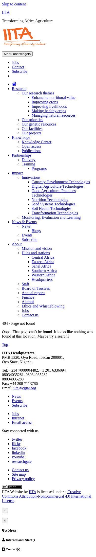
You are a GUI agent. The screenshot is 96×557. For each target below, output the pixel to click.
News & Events (24, 222)
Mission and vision (37, 248)
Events (27, 235)
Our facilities (32, 128)
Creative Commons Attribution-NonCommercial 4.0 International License (46, 496)
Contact (18, 67)
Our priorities (32, 120)
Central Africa (43, 257)
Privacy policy (23, 479)
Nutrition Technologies (50, 200)
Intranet (18, 418)
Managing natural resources (54, 115)
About (17, 244)
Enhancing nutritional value (54, 97)
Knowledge (21, 137)
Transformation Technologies (55, 213)
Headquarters (42, 279)
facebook (19, 448)
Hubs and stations (36, 253)
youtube (18, 457)
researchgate (22, 461)
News (26, 226)
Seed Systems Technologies (53, 204)
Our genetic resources (39, 124)
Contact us (30, 315)
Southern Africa (44, 271)
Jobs (15, 62)
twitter (17, 439)
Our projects (31, 133)
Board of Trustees (36, 288)
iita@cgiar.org (25, 388)
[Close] (5, 510)
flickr (16, 444)
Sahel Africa (41, 266)
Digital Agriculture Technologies (57, 186)
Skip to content (14, 4)
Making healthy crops (49, 111)
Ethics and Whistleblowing (43, 306)
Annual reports (33, 293)
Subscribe (19, 71)
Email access (22, 422)
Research (19, 89)
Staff (25, 284)
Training (28, 164)
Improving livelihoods (49, 106)
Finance (28, 297)
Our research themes (38, 93)
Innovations (31, 177)
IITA (6, 12)
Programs (39, 168)
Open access (31, 146)
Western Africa (43, 275)
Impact (17, 173)
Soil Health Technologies (51, 208)
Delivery (29, 160)
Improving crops (45, 102)
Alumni (28, 302)
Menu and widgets (17, 54)
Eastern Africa (43, 262)
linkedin (18, 452)
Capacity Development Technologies (61, 182)
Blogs (36, 231)
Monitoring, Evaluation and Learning (51, 217)
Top (5, 344)
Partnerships (21, 155)
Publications (31, 151)
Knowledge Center (36, 142)
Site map (19, 474)
